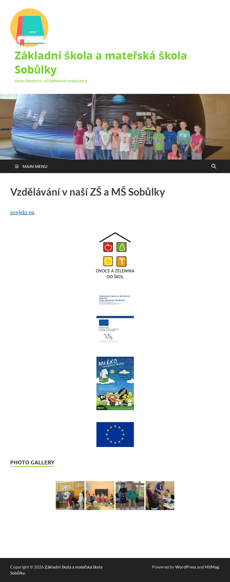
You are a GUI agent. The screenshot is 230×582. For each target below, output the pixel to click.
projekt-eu (22, 212)
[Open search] (213, 166)
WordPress (185, 566)
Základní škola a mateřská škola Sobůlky (101, 62)
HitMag (212, 566)
